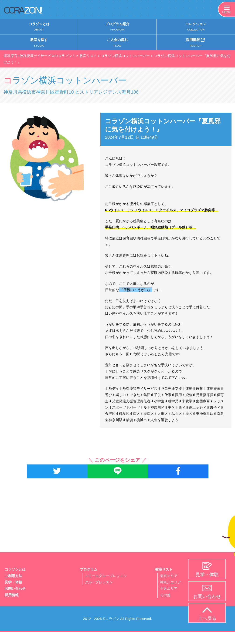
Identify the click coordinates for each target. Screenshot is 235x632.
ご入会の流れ (117, 43)
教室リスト (164, 569)
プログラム (88, 569)
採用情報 (196, 43)
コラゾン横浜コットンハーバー (78, 80)
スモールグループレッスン (106, 576)
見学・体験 (13, 582)
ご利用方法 (13, 576)
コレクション (196, 27)
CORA (22, 10)
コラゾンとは (39, 27)
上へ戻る (207, 614)
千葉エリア (168, 588)
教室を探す (39, 43)
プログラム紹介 (117, 27)
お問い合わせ (15, 588)
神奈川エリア (170, 582)
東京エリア (168, 576)
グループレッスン (99, 582)
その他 (165, 595)
